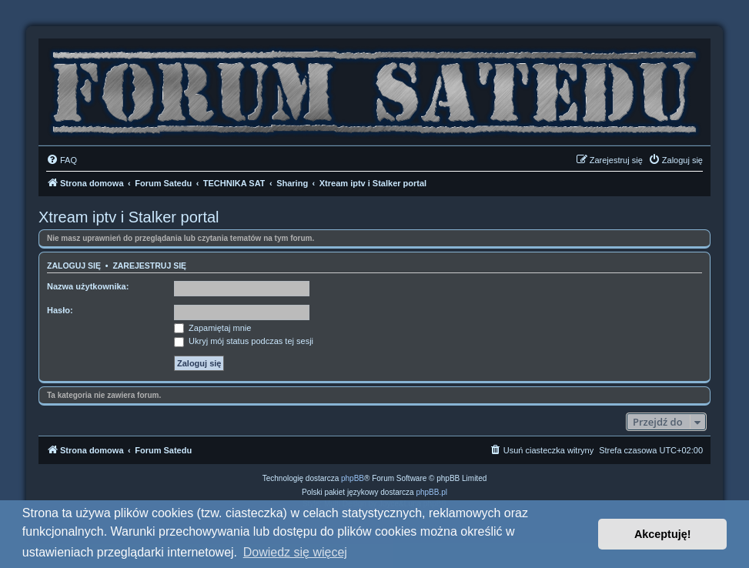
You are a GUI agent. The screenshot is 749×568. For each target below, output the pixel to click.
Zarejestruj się (149, 265)
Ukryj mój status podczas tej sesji (243, 341)
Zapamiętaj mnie (212, 327)
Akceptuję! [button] (662, 534)
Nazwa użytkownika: (88, 286)
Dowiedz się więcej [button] (295, 552)
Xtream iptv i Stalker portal (128, 217)
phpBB (352, 478)
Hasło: (60, 310)
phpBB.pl (431, 492)
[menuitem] (61, 160)
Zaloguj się (74, 265)
